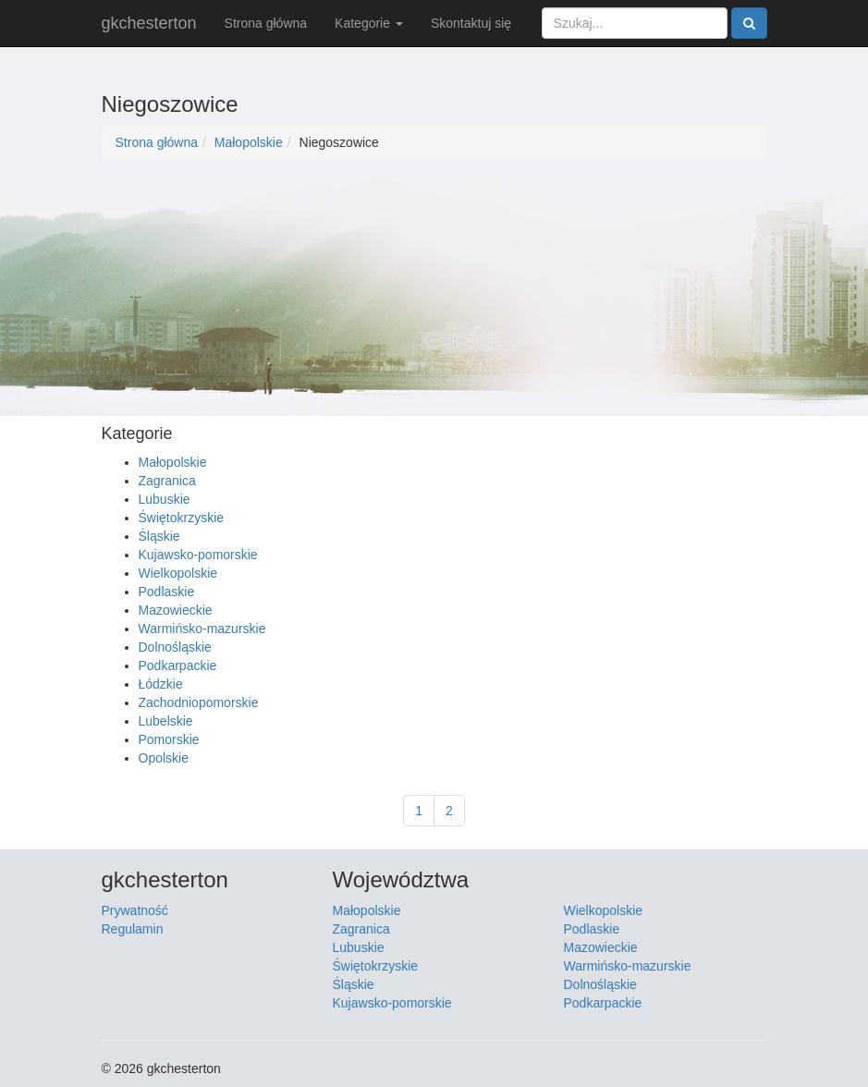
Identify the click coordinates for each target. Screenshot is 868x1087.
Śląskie (159, 536)
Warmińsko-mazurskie (202, 628)
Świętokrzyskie (182, 517)
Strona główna (266, 23)
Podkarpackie (178, 665)
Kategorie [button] (369, 23)
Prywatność (135, 910)
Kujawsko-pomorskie (198, 554)
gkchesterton (149, 23)
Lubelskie (166, 721)
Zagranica (167, 480)
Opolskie (164, 758)
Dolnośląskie (175, 647)
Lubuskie (164, 499)
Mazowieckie (176, 610)
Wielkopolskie (178, 573)
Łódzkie (161, 684)
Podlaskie (167, 591)
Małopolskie (248, 142)
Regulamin (133, 929)
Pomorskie (169, 739)
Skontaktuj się (471, 23)
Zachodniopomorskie (199, 702)
